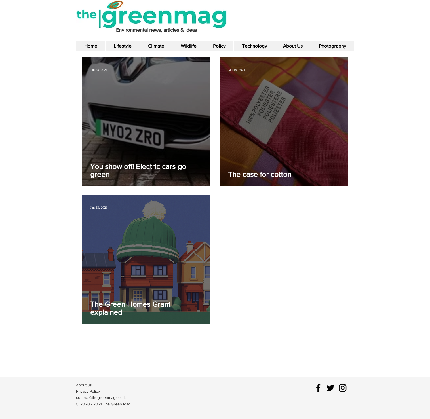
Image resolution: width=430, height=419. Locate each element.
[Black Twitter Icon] (330, 388)
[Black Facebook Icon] (318, 388)
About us (84, 385)
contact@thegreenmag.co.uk (101, 397)
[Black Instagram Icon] (343, 388)
